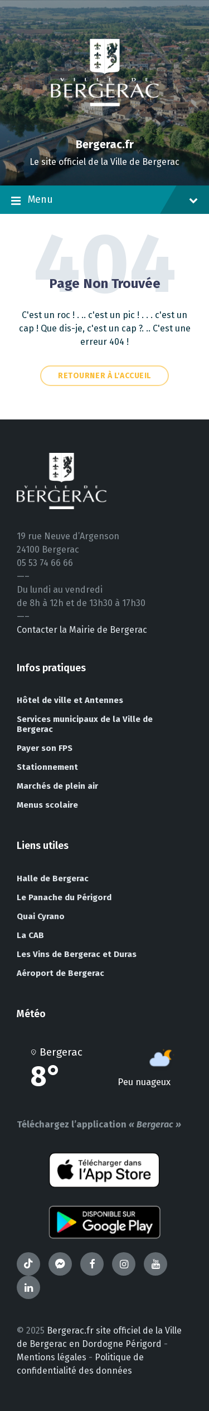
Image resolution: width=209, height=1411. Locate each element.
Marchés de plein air (57, 786)
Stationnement (47, 767)
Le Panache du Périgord (64, 897)
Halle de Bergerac (53, 878)
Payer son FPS (44, 748)
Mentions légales (51, 1357)
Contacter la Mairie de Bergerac (82, 629)
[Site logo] (105, 125)
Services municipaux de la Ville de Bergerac (85, 724)
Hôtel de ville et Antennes (70, 700)
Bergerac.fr (105, 144)
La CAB (30, 935)
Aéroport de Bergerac (60, 973)
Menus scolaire (47, 805)
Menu (104, 200)
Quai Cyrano (41, 916)
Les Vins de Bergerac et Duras (77, 954)
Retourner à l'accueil (104, 375)
